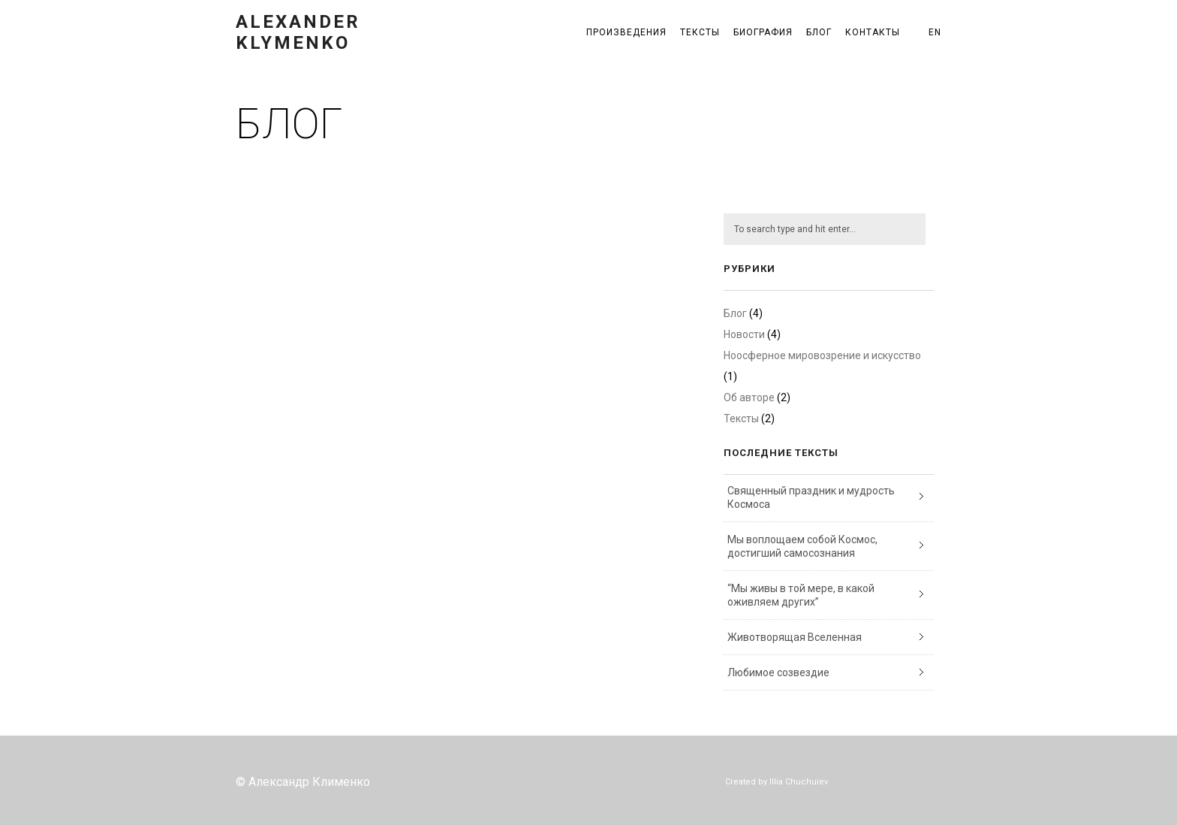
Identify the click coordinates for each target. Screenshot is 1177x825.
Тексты (700, 32)
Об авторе (749, 397)
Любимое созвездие (778, 672)
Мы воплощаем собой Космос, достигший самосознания (802, 546)
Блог (819, 32)
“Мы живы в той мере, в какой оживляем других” (800, 595)
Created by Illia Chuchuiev (776, 782)
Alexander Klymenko (298, 32)
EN (935, 32)
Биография (763, 32)
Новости (744, 334)
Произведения (626, 32)
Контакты (872, 32)
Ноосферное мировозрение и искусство (822, 355)
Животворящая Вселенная (794, 637)
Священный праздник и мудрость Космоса (811, 497)
